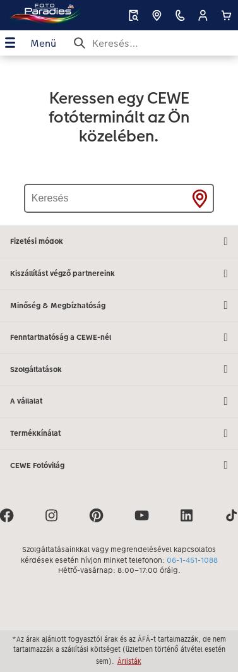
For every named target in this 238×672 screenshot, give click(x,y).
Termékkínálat (119, 434)
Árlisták (129, 661)
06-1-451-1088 (192, 560)
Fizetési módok (119, 242)
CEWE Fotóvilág (119, 465)
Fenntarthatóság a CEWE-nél (119, 338)
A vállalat (119, 401)
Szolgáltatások (119, 369)
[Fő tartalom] (119, 140)
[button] (203, 15)
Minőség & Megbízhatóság (119, 305)
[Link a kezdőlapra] (44, 15)
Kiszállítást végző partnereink (119, 274)
